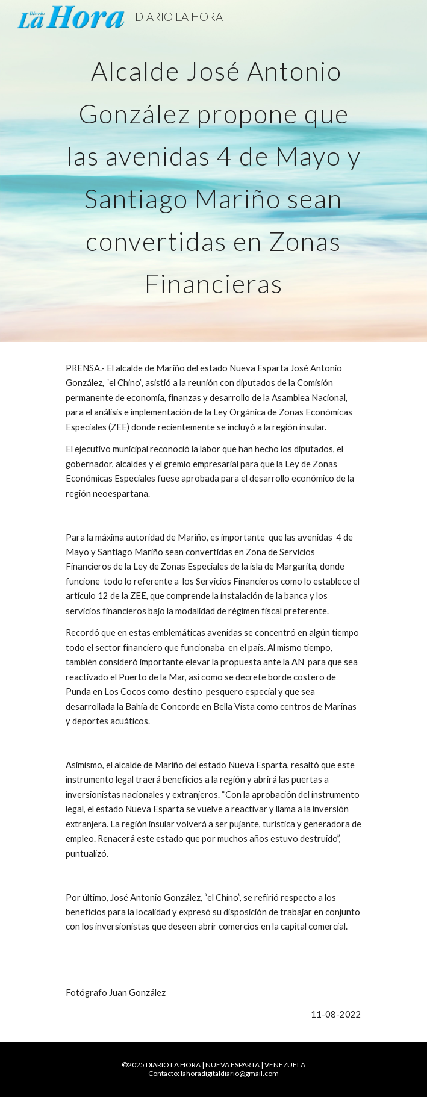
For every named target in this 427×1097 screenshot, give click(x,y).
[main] (213, 171)
